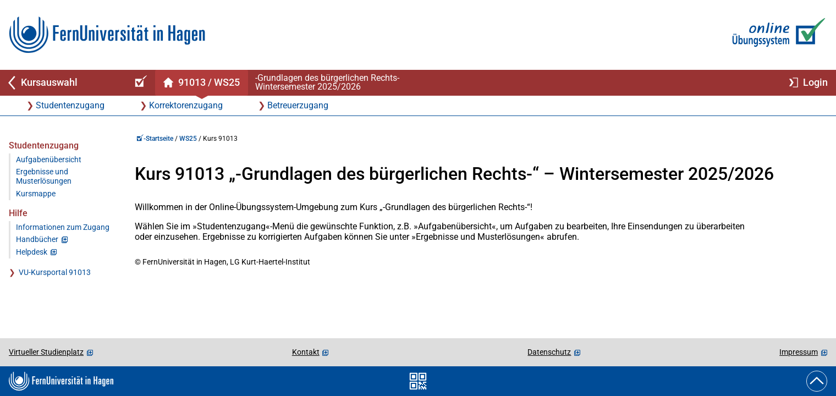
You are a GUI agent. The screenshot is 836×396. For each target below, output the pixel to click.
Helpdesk (31, 252)
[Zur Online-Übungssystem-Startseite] (776, 34)
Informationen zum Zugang (62, 227)
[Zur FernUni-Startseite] (107, 34)
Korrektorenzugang (186, 105)
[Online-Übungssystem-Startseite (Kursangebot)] (139, 83)
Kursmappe (36, 194)
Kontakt (306, 352)
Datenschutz (549, 352)
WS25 (188, 138)
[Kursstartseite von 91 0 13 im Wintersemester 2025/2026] (201, 83)
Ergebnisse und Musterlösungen (44, 176)
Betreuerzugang (297, 105)
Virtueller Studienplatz (46, 352)
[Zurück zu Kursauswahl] (61, 83)
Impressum (798, 352)
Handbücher (37, 239)
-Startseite (155, 138)
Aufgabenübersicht (48, 159)
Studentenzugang (70, 105)
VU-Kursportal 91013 (55, 272)
